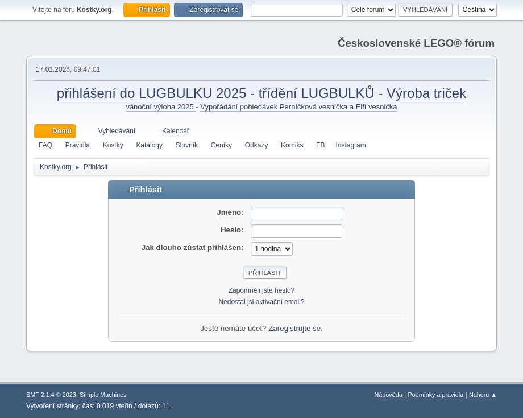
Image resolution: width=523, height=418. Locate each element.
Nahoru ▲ (483, 394)
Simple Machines (103, 394)
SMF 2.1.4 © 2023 (51, 394)
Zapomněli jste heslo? (262, 290)
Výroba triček (426, 93)
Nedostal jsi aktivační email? (261, 302)
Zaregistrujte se (294, 328)
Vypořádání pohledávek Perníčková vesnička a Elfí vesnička (298, 107)
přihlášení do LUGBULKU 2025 (153, 93)
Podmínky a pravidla (436, 394)
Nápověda (388, 394)
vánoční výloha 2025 (161, 107)
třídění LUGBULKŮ (317, 93)
